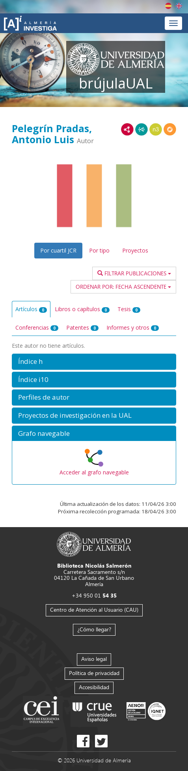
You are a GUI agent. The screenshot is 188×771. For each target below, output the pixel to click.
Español (168, 6)
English (179, 6)
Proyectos (135, 250)
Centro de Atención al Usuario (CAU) (94, 609)
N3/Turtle (155, 129)
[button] (94, 361)
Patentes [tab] (82, 327)
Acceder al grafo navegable (94, 472)
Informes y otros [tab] (132, 327)
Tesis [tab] (128, 309)
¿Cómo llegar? (94, 629)
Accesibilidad (94, 687)
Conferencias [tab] (36, 327)
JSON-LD (141, 129)
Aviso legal (94, 658)
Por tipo (99, 250)
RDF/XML (127, 129)
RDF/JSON (170, 129)
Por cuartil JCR (58, 250)
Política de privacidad (94, 673)
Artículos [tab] (31, 309)
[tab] (94, 361)
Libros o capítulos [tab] (82, 309)
